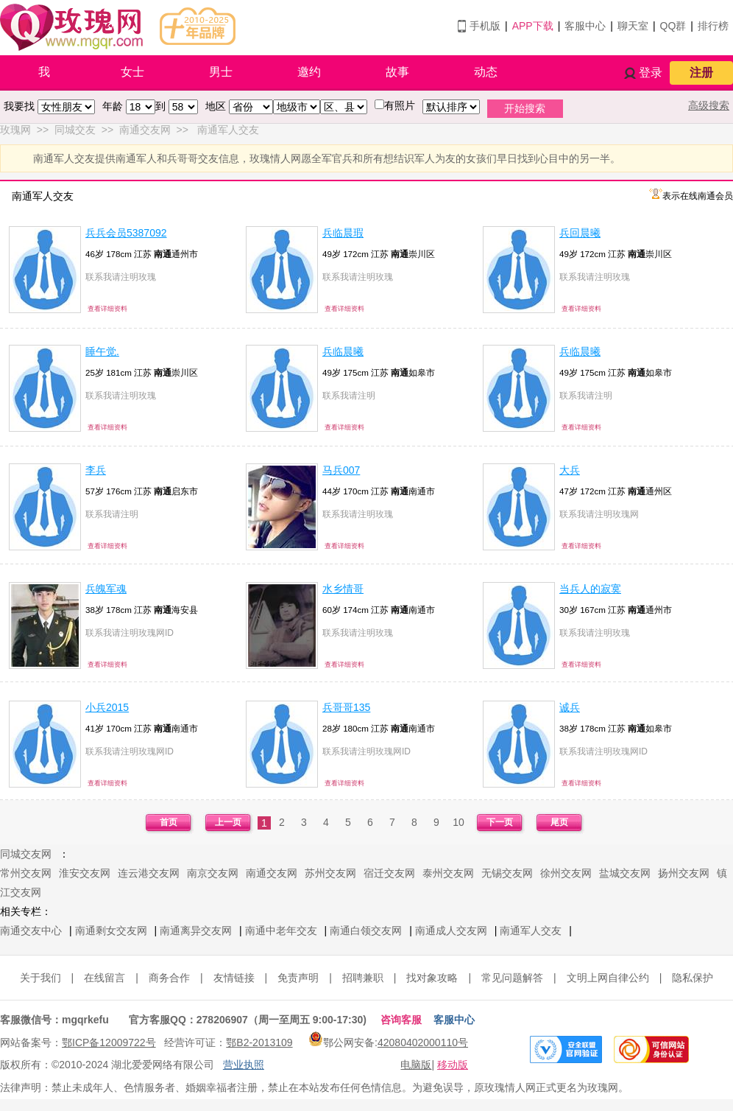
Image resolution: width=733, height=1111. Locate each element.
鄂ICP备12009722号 (109, 1042)
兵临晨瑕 (343, 233)
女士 (132, 72)
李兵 (95, 470)
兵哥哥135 (346, 707)
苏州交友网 (330, 873)
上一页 (228, 822)
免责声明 (298, 978)
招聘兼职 (362, 978)
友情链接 (234, 978)
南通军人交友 (531, 930)
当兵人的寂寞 (590, 589)
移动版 (452, 1064)
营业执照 (243, 1064)
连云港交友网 (149, 873)
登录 (650, 72)
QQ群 (673, 26)
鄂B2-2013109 (259, 1042)
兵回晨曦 (580, 233)
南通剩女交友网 (111, 930)
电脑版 (415, 1064)
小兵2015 (107, 707)
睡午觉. (102, 351)
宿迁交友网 (389, 873)
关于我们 (40, 978)
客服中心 (585, 26)
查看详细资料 (107, 308)
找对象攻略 (432, 978)
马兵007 (341, 470)
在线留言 (104, 978)
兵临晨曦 (343, 351)
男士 (221, 72)
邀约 (309, 72)
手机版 (485, 26)
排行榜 (713, 26)
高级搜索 (708, 105)
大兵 (569, 470)
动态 (485, 72)
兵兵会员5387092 (126, 233)
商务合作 (169, 978)
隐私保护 (692, 978)
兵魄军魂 (106, 589)
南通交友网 (145, 130)
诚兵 (569, 707)
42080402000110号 (423, 1042)
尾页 (559, 822)
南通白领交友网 (366, 930)
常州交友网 (26, 873)
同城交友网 (26, 854)
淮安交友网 (84, 873)
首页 (168, 822)
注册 (701, 72)
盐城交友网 (625, 873)
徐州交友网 (566, 873)
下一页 (499, 822)
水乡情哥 (343, 589)
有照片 (399, 105)
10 (458, 822)
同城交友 (75, 130)
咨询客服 (401, 1020)
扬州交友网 (683, 873)
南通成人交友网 (451, 930)
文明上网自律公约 (608, 978)
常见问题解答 (512, 978)
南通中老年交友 (281, 930)
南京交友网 (212, 873)
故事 (397, 72)
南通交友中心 (31, 930)
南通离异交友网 (196, 930)
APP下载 (532, 26)
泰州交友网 (448, 873)
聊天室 (632, 26)
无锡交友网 (507, 873)
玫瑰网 (15, 130)
